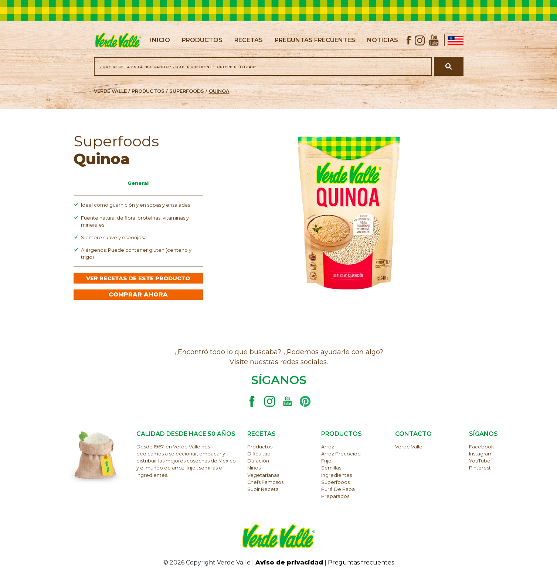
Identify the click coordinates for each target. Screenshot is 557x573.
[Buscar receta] (448, 66)
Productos (259, 447)
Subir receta (263, 489)
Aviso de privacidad (289, 562)
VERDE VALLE (110, 91)
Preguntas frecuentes (361, 562)
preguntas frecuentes (315, 40)
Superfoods (186, 91)
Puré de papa (338, 489)
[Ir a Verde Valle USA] (454, 40)
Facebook (481, 447)
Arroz (327, 447)
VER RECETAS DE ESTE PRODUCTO (138, 278)
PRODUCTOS (148, 91)
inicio (160, 40)
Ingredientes (336, 475)
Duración (258, 461)
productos (202, 40)
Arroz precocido (341, 454)
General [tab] (138, 183)
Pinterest (480, 468)
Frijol (327, 461)
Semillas (331, 468)
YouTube (479, 461)
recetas (248, 40)
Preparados (335, 496)
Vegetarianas (263, 475)
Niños (254, 468)
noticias (382, 40)
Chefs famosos (265, 482)
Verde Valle (408, 447)
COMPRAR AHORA (138, 294)
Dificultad (259, 454)
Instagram (481, 454)
